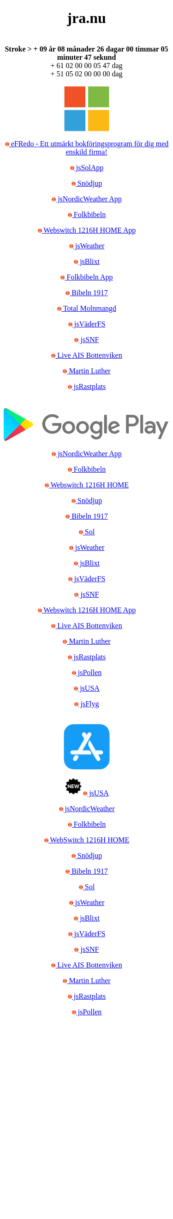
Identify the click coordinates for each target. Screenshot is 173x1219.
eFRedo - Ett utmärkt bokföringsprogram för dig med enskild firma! (89, 148)
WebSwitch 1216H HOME (89, 840)
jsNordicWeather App (89, 199)
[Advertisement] (86, 1125)
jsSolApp (89, 168)
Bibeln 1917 (89, 293)
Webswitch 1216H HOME (89, 485)
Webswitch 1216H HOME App (89, 230)
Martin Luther (88, 371)
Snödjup (89, 183)
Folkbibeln (89, 214)
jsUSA (89, 688)
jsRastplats (89, 386)
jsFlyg (88, 704)
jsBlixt (89, 261)
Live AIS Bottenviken (88, 355)
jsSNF (88, 339)
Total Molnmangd (88, 308)
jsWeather (89, 246)
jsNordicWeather (89, 809)
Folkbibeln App (89, 277)
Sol (89, 532)
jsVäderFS (89, 324)
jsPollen (89, 672)
